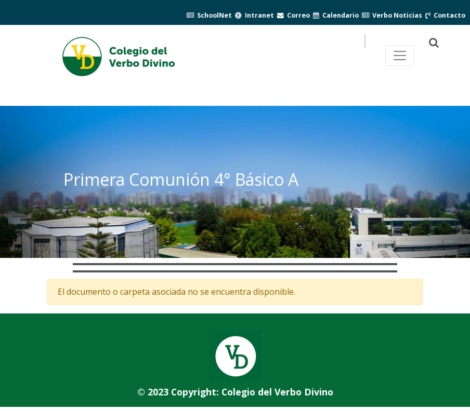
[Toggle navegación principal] (399, 55)
